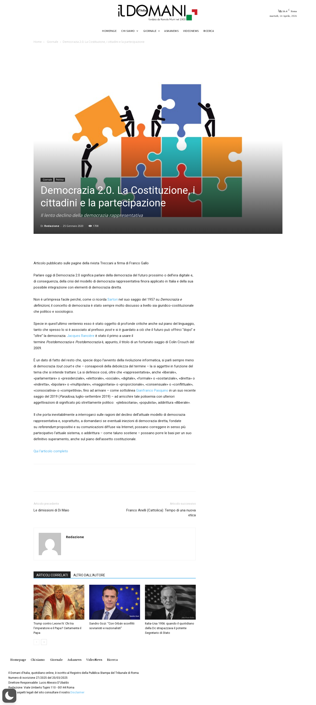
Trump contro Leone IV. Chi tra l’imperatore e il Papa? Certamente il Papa (57, 628)
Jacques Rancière (80, 336)
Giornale (52, 42)
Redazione (51, 226)
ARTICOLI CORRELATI (52, 575)
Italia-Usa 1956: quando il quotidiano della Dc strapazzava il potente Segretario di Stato (169, 628)
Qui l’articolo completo (51, 451)
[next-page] (44, 642)
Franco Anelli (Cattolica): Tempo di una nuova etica (161, 512)
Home (38, 42)
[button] (9, 696)
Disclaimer (77, 692)
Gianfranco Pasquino (152, 390)
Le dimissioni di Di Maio (51, 510)
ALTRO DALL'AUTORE (89, 575)
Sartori (112, 299)
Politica (60, 179)
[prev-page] (36, 642)
